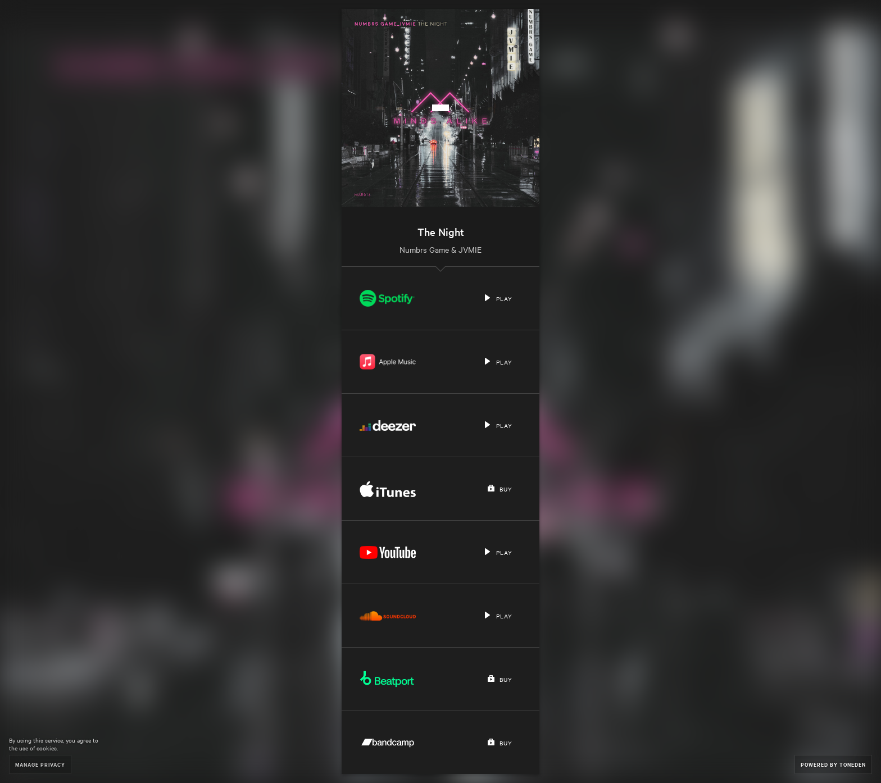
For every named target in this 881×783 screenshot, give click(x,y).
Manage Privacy (40, 764)
